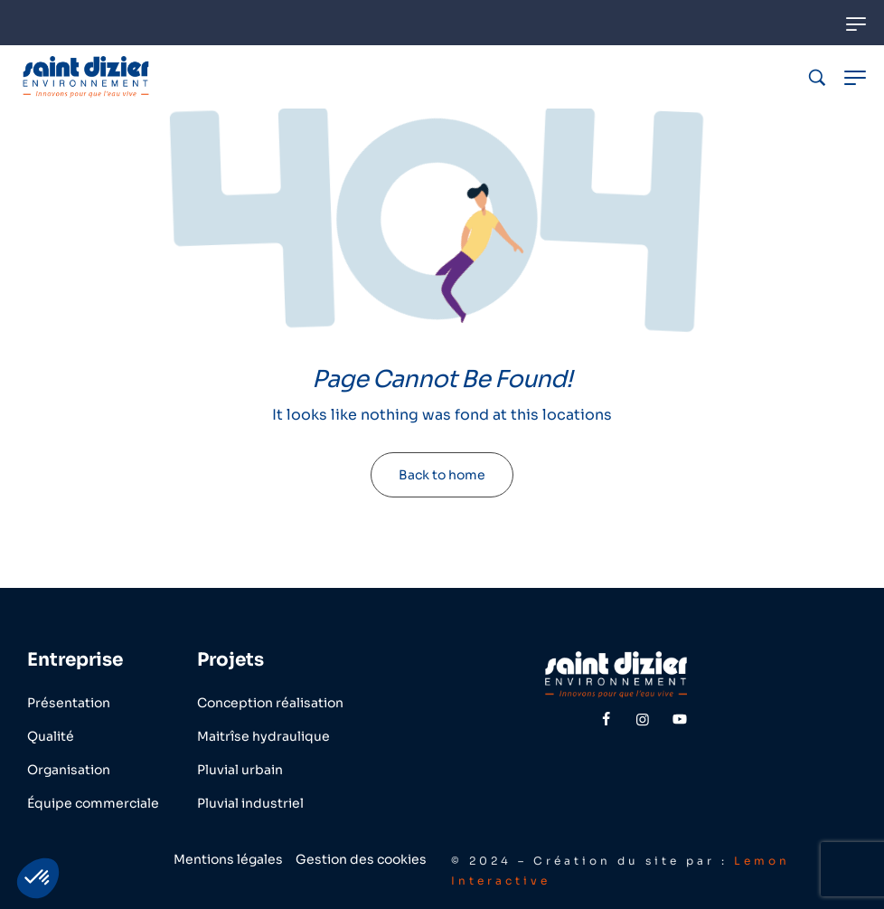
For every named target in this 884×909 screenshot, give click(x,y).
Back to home (442, 475)
